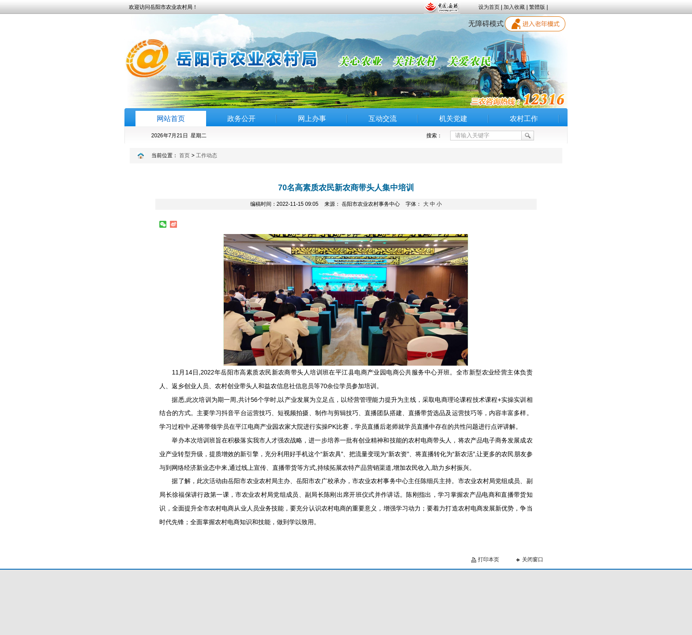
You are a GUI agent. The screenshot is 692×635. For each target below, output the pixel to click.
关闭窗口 (532, 559)
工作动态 (206, 155)
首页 (184, 155)
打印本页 (488, 559)
